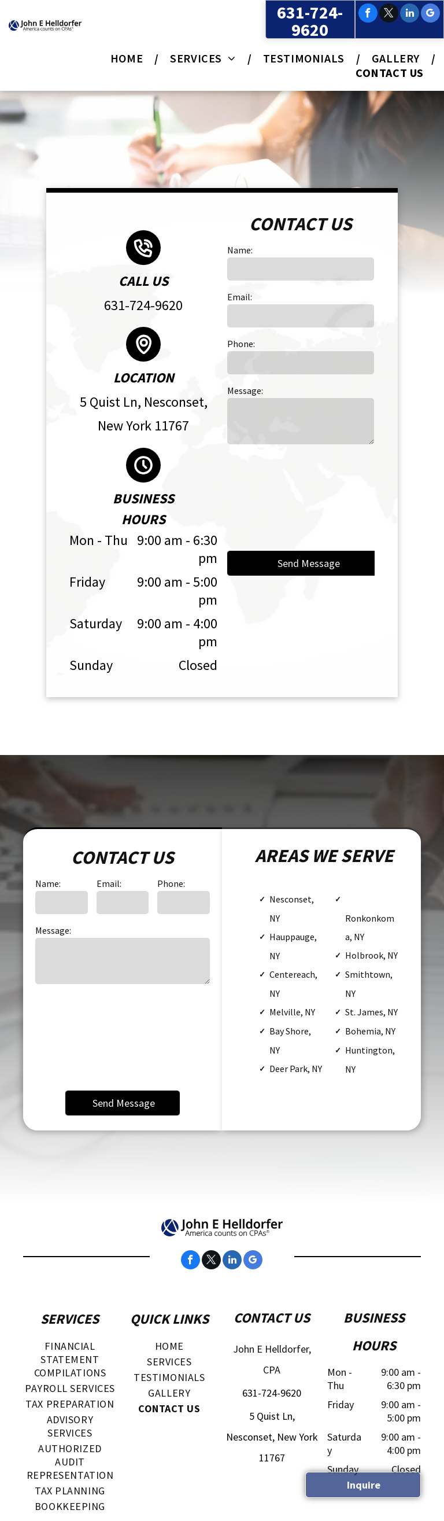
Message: (245, 390)
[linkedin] (409, 14)
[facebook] (368, 14)
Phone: (241, 343)
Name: (240, 250)
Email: (239, 297)
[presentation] (274, 496)
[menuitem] (128, 58)
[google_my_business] (430, 14)
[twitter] (388, 14)
